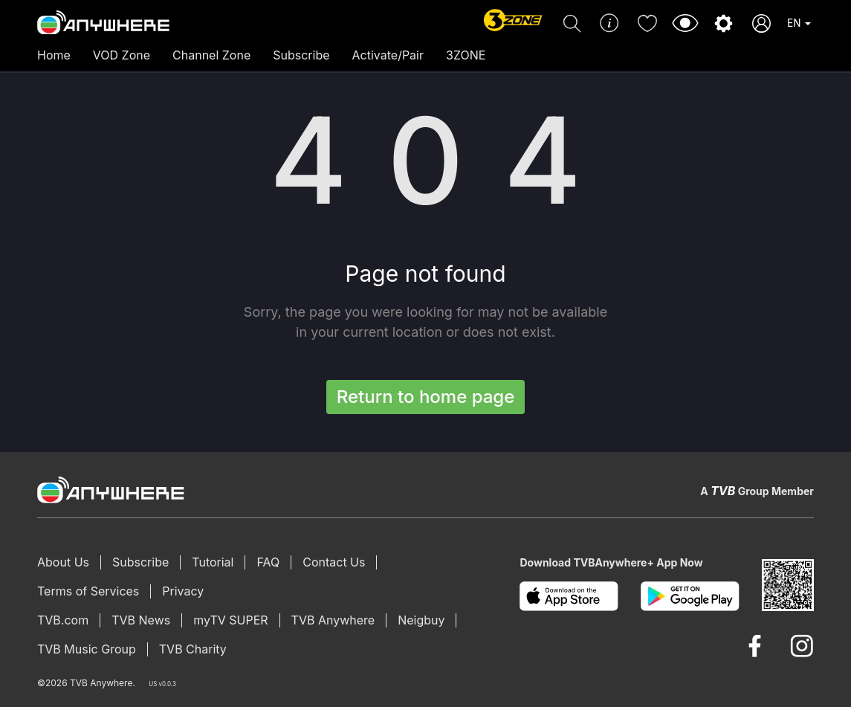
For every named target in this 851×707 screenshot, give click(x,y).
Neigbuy (421, 620)
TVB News (140, 620)
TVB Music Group (86, 649)
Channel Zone (211, 55)
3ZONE (465, 55)
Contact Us (333, 562)
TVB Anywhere (333, 620)
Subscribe (301, 55)
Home (54, 55)
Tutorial (212, 562)
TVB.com (62, 620)
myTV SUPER (230, 620)
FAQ (267, 562)
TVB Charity (193, 649)
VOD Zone (121, 55)
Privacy (183, 591)
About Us (63, 562)
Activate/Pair (388, 55)
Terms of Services (88, 591)
